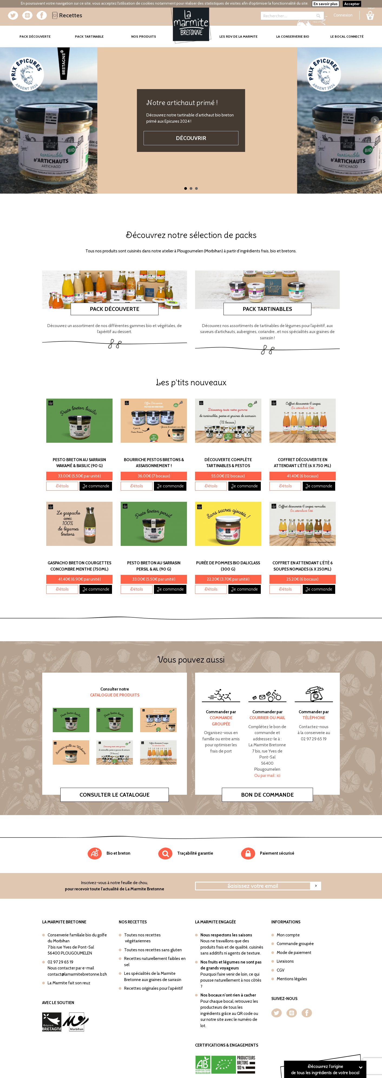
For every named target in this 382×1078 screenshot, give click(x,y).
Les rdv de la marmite (238, 36)
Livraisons (285, 961)
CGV (280, 970)
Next (375, 120)
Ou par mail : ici (267, 775)
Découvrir (191, 138)
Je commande (96, 485)
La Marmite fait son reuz (69, 983)
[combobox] (292, 15)
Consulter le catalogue (115, 795)
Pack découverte (114, 309)
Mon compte (288, 935)
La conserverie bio (292, 36)
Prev (7, 120)
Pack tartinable (89, 36)
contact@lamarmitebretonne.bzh (77, 974)
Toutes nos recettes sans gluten (153, 949)
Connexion (343, 15)
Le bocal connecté (347, 36)
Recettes (67, 15)
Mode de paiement (294, 952)
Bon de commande (267, 795)
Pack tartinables (267, 309)
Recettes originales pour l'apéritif (153, 988)
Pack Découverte (40, 32)
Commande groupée (295, 943)
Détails (62, 485)
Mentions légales (292, 978)
